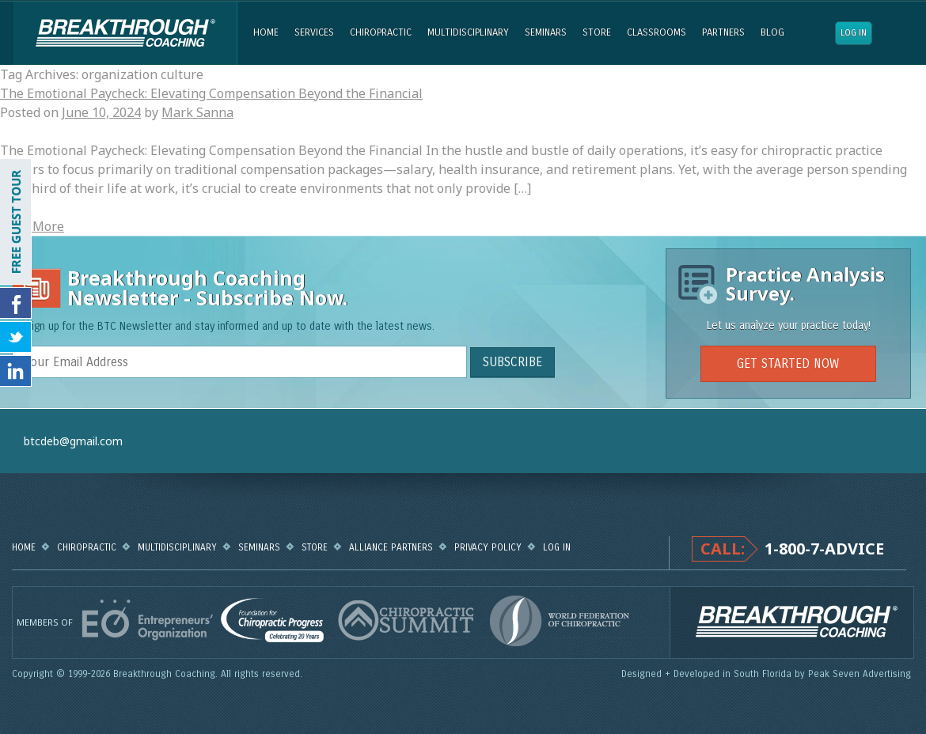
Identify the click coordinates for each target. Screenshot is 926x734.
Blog (772, 32)
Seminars (546, 32)
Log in (854, 33)
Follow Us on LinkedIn (16, 371)
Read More (32, 226)
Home (266, 32)
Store (597, 32)
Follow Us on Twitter (16, 337)
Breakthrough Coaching (125, 33)
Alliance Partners (391, 547)
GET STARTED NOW (788, 363)
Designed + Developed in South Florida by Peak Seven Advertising (767, 673)
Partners (723, 32)
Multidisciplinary (468, 32)
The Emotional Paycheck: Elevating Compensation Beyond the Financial (211, 93)
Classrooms (656, 32)
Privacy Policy (488, 547)
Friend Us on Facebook (16, 303)
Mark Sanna (197, 112)
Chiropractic (381, 32)
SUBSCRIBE (512, 361)
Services (314, 32)
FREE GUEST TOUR (16, 221)
